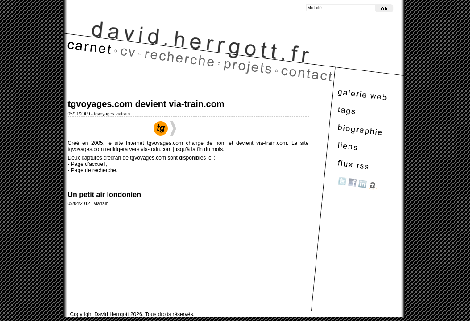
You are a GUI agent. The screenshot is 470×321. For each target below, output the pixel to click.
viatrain (123, 113)
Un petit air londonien (104, 194)
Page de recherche (93, 170)
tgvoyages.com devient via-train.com (146, 104)
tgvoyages (104, 113)
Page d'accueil (88, 164)
